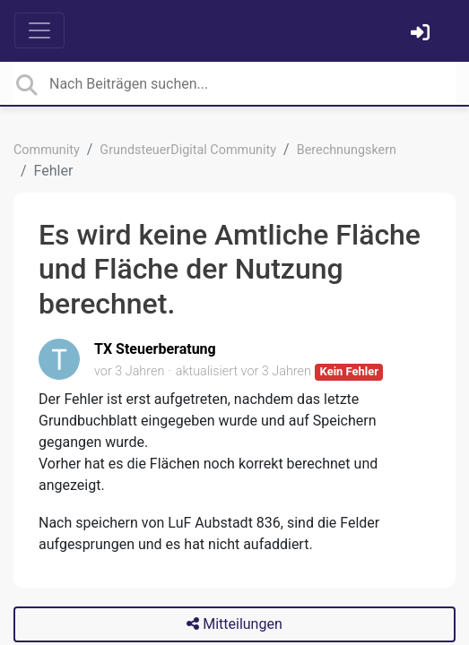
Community (46, 150)
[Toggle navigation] (39, 30)
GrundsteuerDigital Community (188, 150)
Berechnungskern (346, 150)
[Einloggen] (422, 34)
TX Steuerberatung (155, 348)
